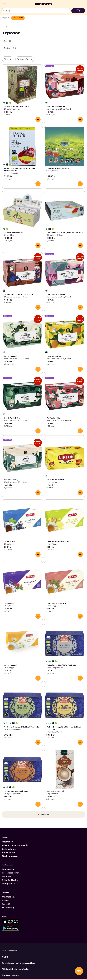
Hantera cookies (10, 975)
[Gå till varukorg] (78, 10)
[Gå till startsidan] (43, 4)
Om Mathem (8, 896)
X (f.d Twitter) (10, 880)
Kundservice (8, 869)
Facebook (8, 876)
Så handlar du (9, 849)
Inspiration (7, 841)
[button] (43, 41)
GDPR (5, 956)
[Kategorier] (4, 4)
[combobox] (37, 10)
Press (6, 904)
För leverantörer (10, 872)
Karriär (6, 900)
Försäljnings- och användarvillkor (18, 963)
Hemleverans (8, 852)
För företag (8, 907)
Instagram (8, 883)
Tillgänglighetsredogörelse (15, 969)
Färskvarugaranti (10, 856)
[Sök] (4, 10)
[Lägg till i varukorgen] (38, 119)
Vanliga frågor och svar (15, 845)
